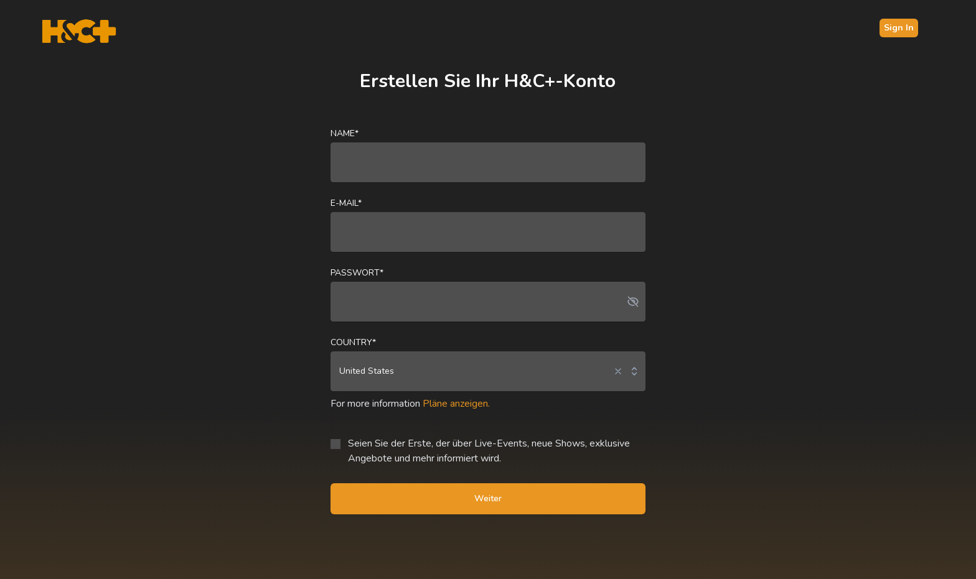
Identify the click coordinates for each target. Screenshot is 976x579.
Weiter (488, 498)
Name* (345, 133)
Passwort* (357, 273)
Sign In (899, 28)
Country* (353, 342)
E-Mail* (346, 203)
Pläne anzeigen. (456, 403)
